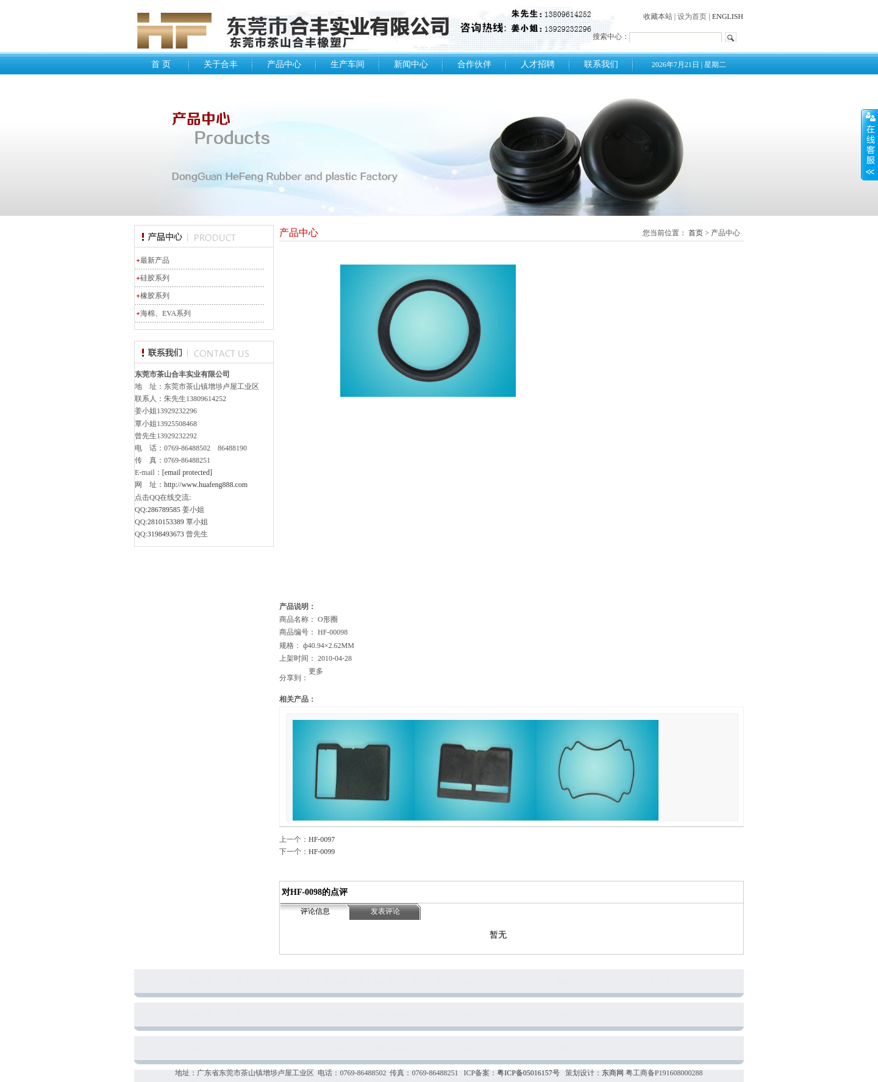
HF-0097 (322, 839)
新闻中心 (411, 64)
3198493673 (166, 534)
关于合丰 (221, 64)
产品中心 (284, 64)
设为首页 (692, 16)
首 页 (161, 64)
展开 (869, 144)
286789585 (164, 509)
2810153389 (166, 522)
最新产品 (152, 260)
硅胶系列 (152, 278)
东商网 (613, 1073)
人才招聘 (538, 64)
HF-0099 (322, 851)
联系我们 (601, 64)
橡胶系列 (152, 295)
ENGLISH (727, 16)
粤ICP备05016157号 (528, 1073)
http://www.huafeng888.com (206, 484)
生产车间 (347, 64)
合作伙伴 (474, 64)
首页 (695, 233)
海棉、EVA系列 (163, 313)
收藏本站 (658, 16)
